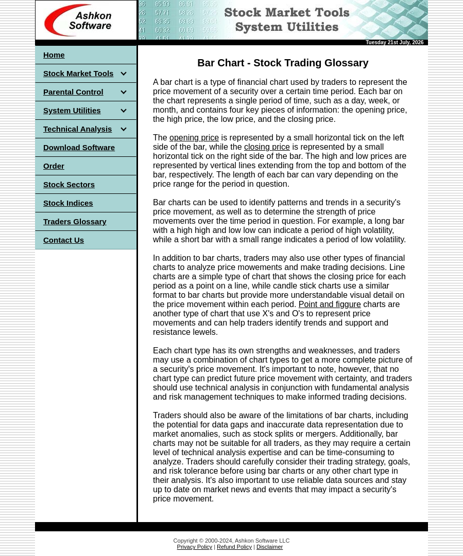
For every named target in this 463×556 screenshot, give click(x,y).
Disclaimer (269, 547)
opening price (194, 137)
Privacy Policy (194, 547)
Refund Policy (234, 547)
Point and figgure (330, 304)
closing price (267, 146)
